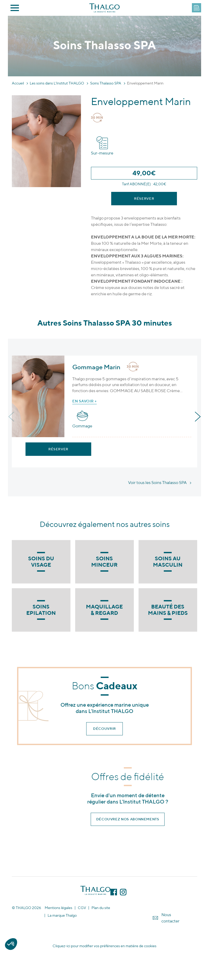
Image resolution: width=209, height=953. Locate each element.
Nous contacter (170, 918)
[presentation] (12, 417)
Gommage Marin (96, 367)
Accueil (18, 83)
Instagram (123, 892)
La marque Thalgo (62, 915)
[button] (11, 944)
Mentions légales (58, 908)
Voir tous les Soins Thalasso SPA (157, 482)
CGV (82, 908)
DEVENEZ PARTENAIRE (196, 7)
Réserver (144, 199)
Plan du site (100, 908)
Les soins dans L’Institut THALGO (57, 83)
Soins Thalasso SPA (105, 83)
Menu (15, 8)
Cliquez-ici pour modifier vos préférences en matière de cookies (104, 946)
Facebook (113, 892)
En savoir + (84, 401)
